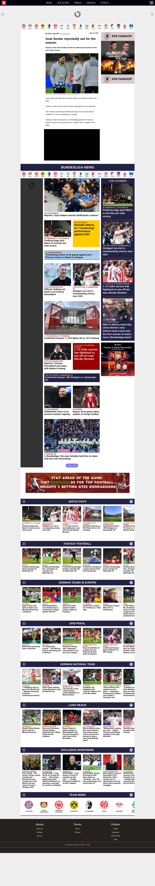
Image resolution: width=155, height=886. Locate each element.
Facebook (115, 865)
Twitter (115, 862)
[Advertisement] (78, 38)
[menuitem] (23, 3)
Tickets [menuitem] (104, 3)
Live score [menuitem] (63, 3)
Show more (71, 498)
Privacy (77, 865)
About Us (39, 862)
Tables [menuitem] (78, 3)
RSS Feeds (115, 869)
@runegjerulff (64, 67)
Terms (77, 862)
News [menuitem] (49, 3)
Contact (39, 865)
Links (115, 872)
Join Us (39, 869)
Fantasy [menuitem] (91, 3)
